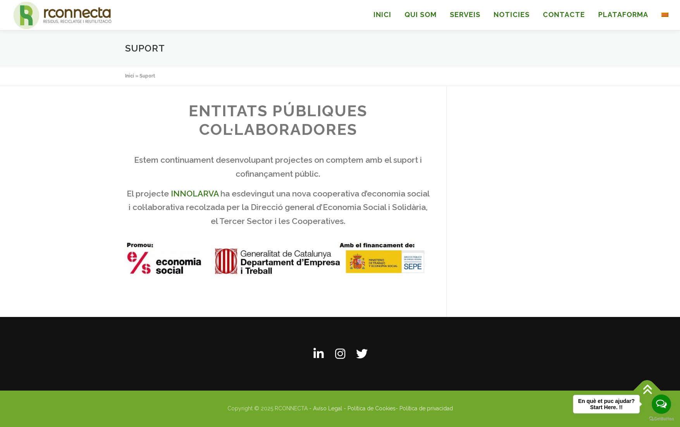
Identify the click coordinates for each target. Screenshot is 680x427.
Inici (129, 76)
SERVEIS (465, 14)
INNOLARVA (195, 193)
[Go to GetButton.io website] (661, 419)
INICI (382, 14)
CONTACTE (564, 14)
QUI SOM (421, 14)
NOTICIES (512, 14)
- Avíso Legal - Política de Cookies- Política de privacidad (381, 408)
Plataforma (623, 14)
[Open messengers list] (661, 404)
